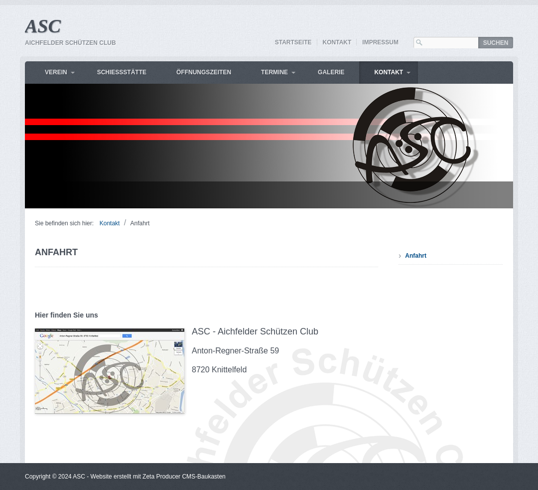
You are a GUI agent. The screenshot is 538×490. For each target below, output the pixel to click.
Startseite (293, 42)
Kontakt (337, 42)
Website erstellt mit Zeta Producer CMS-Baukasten (158, 476)
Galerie (331, 72)
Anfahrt (415, 255)
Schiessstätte (121, 72)
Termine (274, 72)
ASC (43, 25)
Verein (56, 72)
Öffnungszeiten (203, 72)
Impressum (380, 42)
